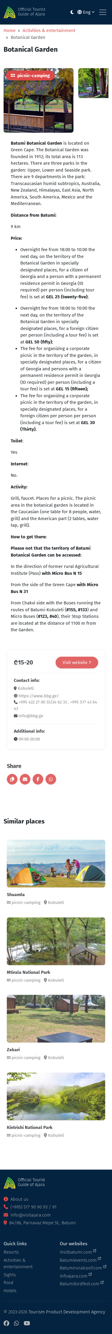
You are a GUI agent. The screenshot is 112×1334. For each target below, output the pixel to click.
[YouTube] (27, 1323)
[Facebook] (6, 1323)
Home (10, 30)
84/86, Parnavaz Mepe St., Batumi (40, 1222)
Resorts (11, 1252)
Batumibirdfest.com (82, 1283)
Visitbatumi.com (78, 1252)
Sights (10, 1275)
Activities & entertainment (49, 30)
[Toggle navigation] (102, 12)
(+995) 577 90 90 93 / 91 (30, 1207)
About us (16, 1199)
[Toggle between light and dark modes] (72, 12)
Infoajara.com (76, 1276)
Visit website (71, 677)
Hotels (10, 1290)
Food (8, 1282)
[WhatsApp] (16, 1323)
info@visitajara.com (27, 1215)
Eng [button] (86, 12)
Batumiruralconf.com (83, 1268)
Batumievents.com (80, 1260)
